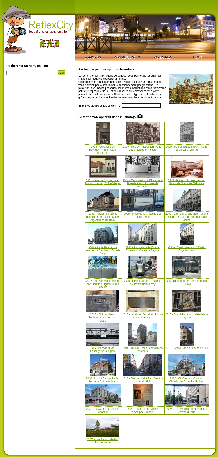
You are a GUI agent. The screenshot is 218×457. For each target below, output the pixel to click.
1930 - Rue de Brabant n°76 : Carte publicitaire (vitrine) (186, 148)
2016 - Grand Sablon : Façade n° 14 (186, 348)
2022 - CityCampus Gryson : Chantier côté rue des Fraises (186, 380)
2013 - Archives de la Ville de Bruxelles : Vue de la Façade (143, 249)
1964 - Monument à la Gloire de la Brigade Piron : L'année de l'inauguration (143, 183)
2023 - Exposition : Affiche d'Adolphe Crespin (142, 410)
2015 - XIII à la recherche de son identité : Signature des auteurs (102, 284)
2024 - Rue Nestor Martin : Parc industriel (102, 441)
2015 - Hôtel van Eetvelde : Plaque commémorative (142, 316)
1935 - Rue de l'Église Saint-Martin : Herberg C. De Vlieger (103, 182)
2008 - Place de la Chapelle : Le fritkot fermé (142, 215)
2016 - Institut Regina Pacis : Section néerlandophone (103, 380)
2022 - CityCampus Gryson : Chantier (102, 410)
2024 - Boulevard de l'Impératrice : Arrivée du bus (187, 410)
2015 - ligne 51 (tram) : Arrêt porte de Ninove (186, 282)
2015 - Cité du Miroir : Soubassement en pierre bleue (102, 317)
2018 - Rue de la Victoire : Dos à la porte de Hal (142, 380)
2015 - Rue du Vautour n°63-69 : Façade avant (187, 249)
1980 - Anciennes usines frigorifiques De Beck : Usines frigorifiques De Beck (103, 217)
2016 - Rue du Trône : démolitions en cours (143, 349)
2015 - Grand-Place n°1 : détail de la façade (186, 316)
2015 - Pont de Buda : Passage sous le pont (103, 349)
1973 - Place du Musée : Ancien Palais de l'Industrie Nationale (186, 182)
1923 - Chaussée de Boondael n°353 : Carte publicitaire (103, 149)
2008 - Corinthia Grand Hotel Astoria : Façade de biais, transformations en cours (186, 217)
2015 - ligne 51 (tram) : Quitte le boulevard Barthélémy (142, 282)
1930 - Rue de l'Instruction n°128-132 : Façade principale (142, 148)
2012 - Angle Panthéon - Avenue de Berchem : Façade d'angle (102, 250)
